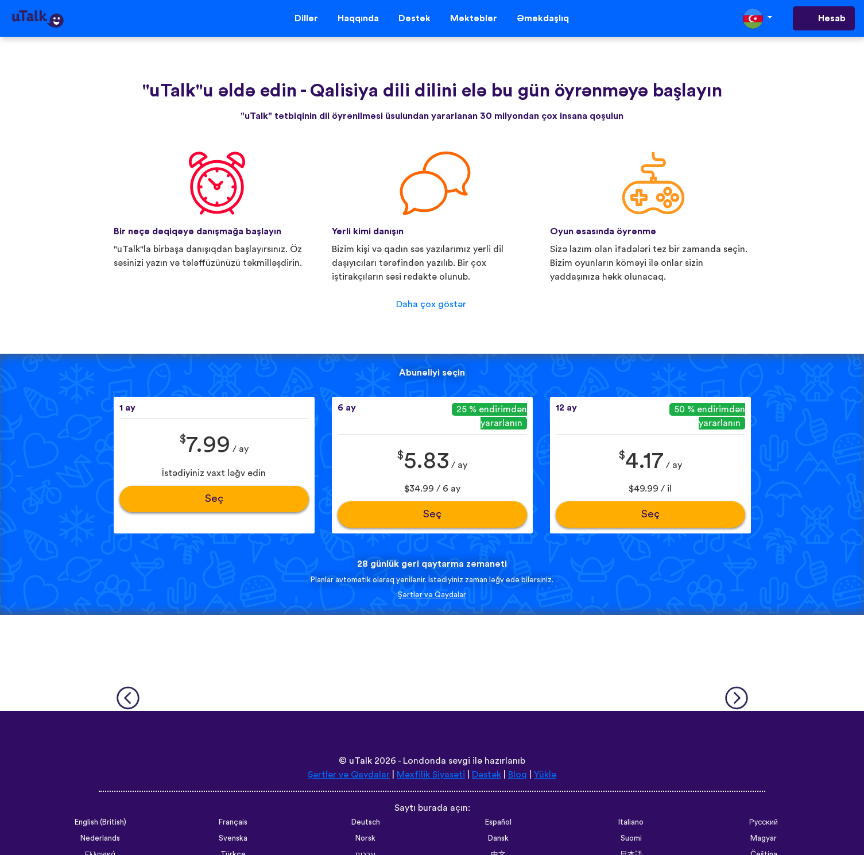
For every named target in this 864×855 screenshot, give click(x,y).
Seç (214, 498)
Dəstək (414, 18)
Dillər (306, 18)
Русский (763, 822)
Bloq (517, 774)
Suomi (631, 838)
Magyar (763, 838)
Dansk (498, 838)
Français (233, 822)
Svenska (233, 838)
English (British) (100, 822)
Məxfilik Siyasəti (431, 774)
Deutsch (365, 822)
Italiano (631, 822)
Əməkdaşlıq (543, 18)
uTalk (360, 760)
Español (498, 822)
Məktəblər (473, 18)
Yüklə (545, 774)
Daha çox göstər (431, 304)
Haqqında (358, 18)
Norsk (365, 838)
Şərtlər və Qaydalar (432, 595)
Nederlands (100, 838)
